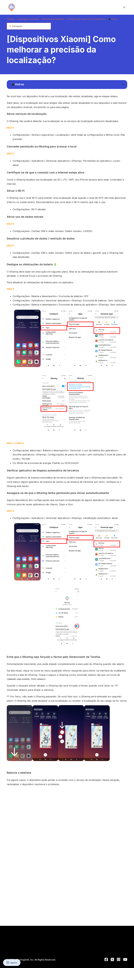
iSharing (10, 19)
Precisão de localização (53, 19)
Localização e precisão (28, 19)
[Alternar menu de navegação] (124, 7)
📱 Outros (112, 19)
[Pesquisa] (29, 26)
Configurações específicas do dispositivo (86, 19)
